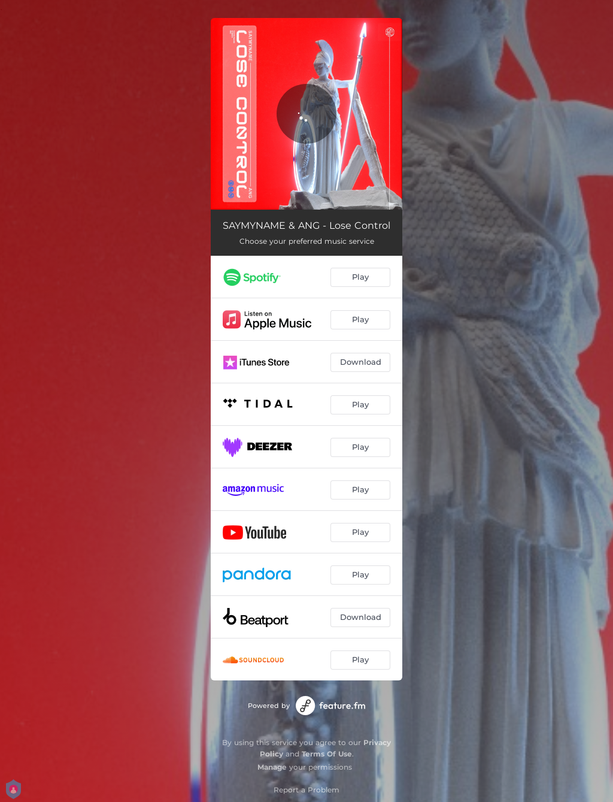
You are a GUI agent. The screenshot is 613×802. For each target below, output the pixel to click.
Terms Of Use (327, 753)
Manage (272, 766)
